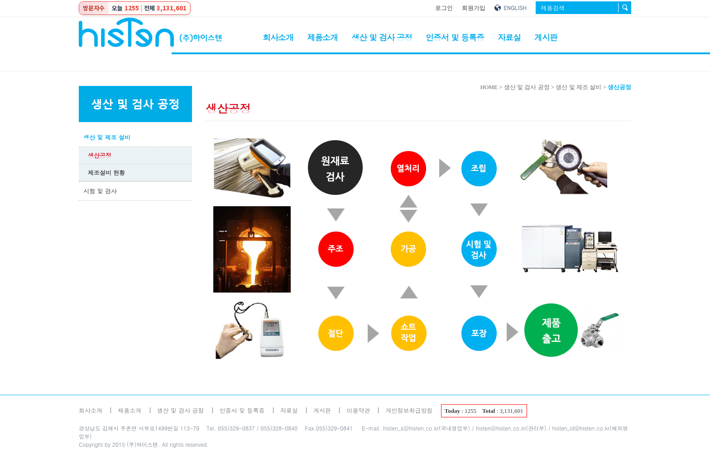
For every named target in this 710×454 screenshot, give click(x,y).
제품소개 (322, 37)
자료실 (509, 37)
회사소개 (278, 37)
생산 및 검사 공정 (381, 37)
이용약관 (358, 410)
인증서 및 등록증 (455, 37)
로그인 (444, 8)
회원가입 (473, 8)
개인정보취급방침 (408, 410)
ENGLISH (515, 7)
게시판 (545, 37)
